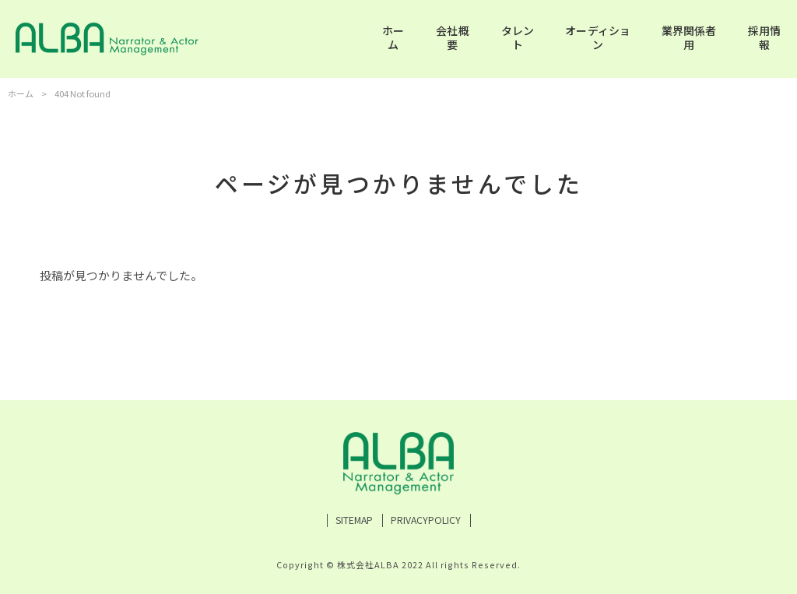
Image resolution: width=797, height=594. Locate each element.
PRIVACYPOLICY (426, 520)
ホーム (20, 93)
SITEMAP (354, 520)
